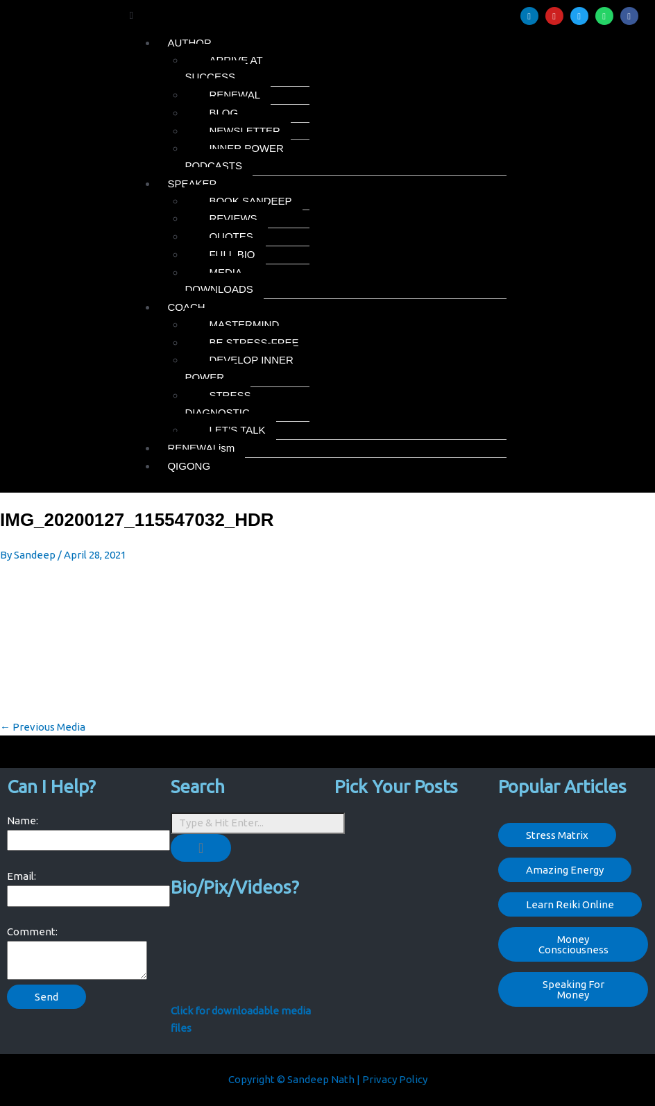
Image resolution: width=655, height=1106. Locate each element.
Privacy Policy (394, 1079)
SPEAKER (191, 183)
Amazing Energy (565, 870)
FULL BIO (232, 254)
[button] (317, 15)
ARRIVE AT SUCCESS (223, 68)
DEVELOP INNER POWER (239, 368)
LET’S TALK (237, 430)
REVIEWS (233, 218)
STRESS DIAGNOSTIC (217, 403)
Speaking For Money (573, 989)
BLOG (223, 113)
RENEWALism (201, 448)
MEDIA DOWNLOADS (219, 281)
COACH (186, 307)
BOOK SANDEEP (250, 201)
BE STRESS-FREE (253, 342)
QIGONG (188, 466)
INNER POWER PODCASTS (234, 156)
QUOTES (231, 236)
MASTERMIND (244, 324)
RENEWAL (234, 95)
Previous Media (42, 727)
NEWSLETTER (244, 131)
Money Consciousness (573, 944)
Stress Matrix (557, 835)
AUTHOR (189, 43)
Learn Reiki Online (570, 904)
